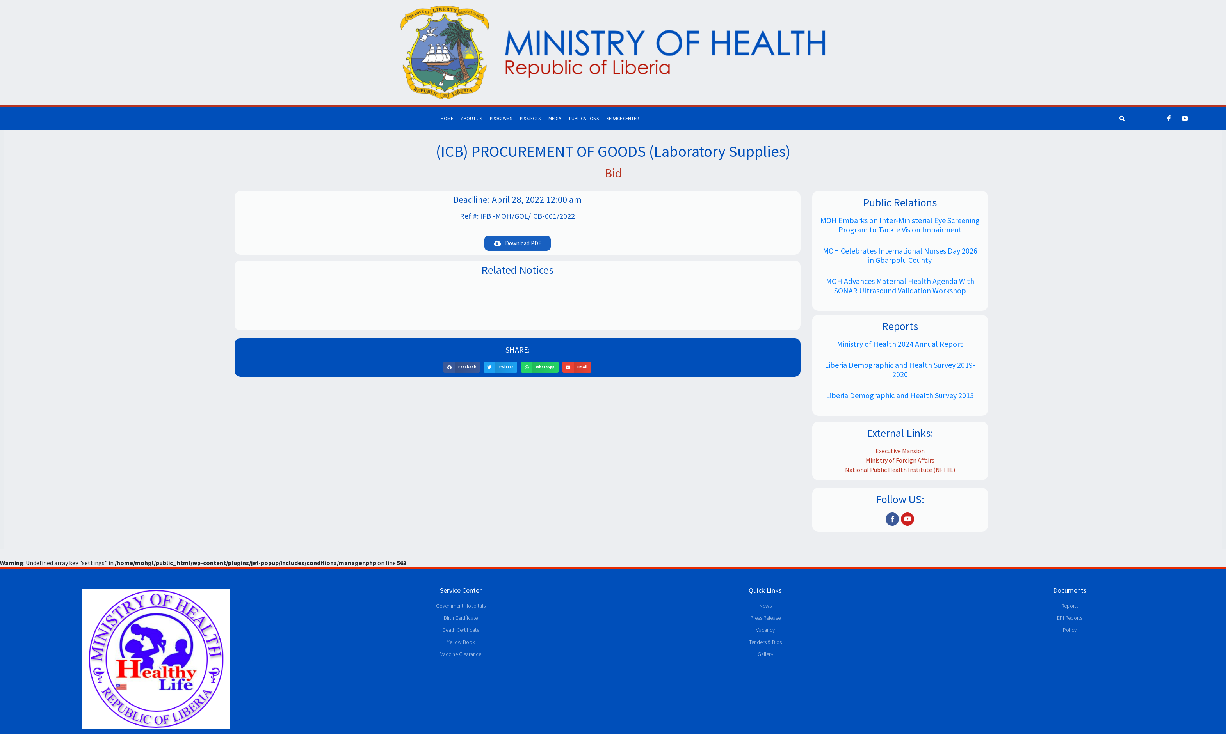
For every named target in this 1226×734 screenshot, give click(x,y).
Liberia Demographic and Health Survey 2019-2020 (900, 369)
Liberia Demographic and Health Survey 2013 (900, 395)
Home (447, 118)
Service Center (623, 118)
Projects (530, 118)
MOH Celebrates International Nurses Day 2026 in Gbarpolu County (900, 255)
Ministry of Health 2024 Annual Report (900, 344)
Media (554, 118)
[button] (517, 243)
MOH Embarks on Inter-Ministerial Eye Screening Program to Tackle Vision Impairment (900, 224)
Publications (584, 118)
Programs (501, 118)
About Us (471, 118)
